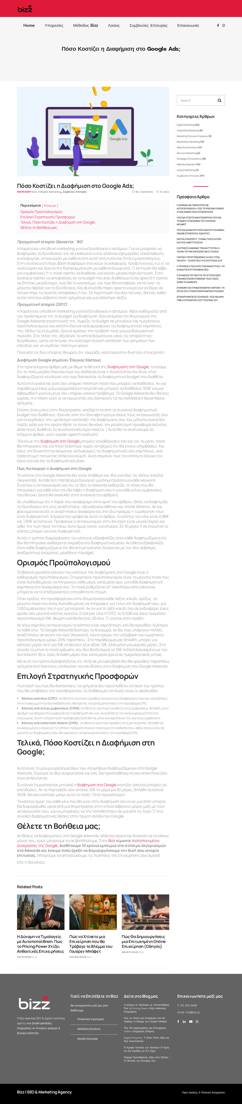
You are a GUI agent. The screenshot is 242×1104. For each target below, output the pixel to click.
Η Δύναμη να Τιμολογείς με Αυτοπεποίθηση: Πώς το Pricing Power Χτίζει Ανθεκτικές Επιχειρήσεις (200, 209)
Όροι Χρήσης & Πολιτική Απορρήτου (203, 1092)
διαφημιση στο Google (96, 784)
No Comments (142, 192)
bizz (35, 192)
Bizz (112, 840)
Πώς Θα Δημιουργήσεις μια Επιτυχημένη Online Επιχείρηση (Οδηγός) (200, 231)
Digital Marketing (50, 192)
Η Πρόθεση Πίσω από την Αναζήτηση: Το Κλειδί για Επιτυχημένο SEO (201, 268)
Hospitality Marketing (188, 130)
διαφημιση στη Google (60, 441)
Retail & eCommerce (187, 147)
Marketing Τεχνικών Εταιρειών (192, 136)
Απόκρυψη (50, 205)
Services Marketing (187, 153)
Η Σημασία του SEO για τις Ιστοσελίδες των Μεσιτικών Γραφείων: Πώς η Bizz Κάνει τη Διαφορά (199, 279)
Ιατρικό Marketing (186, 170)
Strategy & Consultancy (189, 158)
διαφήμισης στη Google (128, 366)
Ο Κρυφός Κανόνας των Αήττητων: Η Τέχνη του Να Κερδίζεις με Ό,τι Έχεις (198, 250)
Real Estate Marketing (188, 141)
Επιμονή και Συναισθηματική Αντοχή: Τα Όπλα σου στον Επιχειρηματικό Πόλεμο (201, 289)
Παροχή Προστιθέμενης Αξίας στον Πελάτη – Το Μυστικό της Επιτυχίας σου (199, 259)
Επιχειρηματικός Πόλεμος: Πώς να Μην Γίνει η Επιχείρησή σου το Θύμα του (200, 298)
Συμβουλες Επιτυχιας (75, 192)
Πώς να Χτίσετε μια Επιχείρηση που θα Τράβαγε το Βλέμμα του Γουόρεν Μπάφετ (199, 221)
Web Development (186, 164)
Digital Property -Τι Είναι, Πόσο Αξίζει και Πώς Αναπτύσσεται (199, 240)
